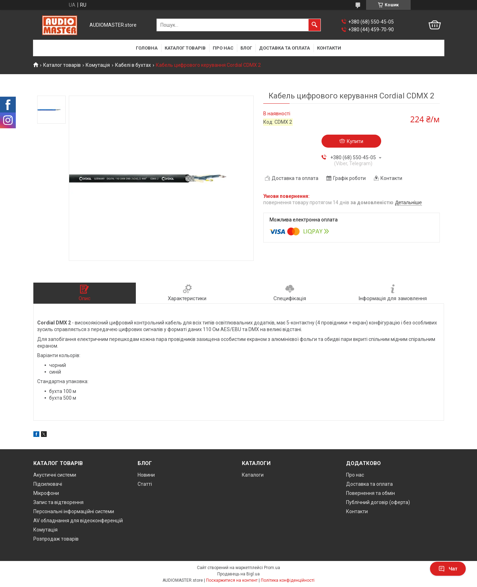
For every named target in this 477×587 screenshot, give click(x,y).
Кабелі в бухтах (133, 65)
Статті (145, 484)
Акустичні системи (54, 475)
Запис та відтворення (58, 502)
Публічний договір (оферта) (378, 502)
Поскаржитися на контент (232, 580)
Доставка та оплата (284, 48)
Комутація (98, 65)
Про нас (223, 48)
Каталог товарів (185, 48)
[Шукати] (314, 25)
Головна (147, 48)
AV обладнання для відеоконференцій (78, 520)
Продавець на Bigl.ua (238, 574)
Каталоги (253, 475)
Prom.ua (272, 567)
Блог (246, 48)
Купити (355, 141)
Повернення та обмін (370, 493)
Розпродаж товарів (56, 539)
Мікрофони (46, 493)
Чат (447, 569)
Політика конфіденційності (287, 580)
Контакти (329, 48)
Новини (146, 475)
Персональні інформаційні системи (73, 511)
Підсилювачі (47, 484)
